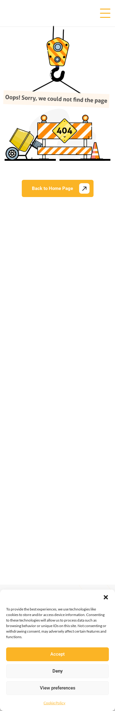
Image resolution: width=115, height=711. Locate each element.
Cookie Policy (54, 703)
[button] (106, 597)
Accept (57, 654)
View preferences (57, 688)
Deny (57, 671)
